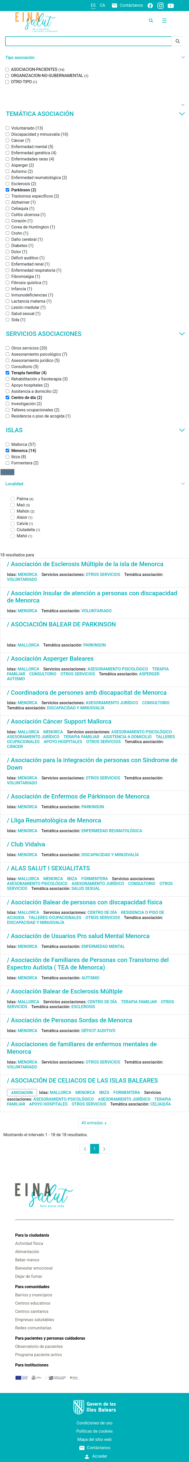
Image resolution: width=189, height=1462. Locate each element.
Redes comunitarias (33, 1327)
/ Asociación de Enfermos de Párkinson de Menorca (78, 796)
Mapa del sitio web (94, 1439)
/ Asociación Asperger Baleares (50, 658)
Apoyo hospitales (63, 741)
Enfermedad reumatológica (111, 830)
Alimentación (27, 1251)
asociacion (22, 1093)
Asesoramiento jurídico (112, 702)
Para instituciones (32, 1365)
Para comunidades (32, 1286)
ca (102, 5)
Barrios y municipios (33, 1295)
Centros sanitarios (32, 1311)
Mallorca (28, 645)
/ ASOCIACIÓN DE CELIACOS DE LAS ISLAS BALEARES (82, 1080)
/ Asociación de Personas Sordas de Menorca (69, 1020)
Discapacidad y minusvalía (76, 708)
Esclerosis (83, 1006)
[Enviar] (178, 41)
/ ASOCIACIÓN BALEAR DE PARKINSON (61, 624)
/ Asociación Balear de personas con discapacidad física (84, 902)
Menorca (27, 574)
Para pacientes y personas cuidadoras (50, 1338)
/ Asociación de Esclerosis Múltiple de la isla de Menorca (85, 564)
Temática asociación (95, 113)
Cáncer (15, 746)
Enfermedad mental (103, 946)
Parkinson (94, 645)
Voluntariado (22, 579)
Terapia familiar (81, 736)
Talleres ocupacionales (55, 917)
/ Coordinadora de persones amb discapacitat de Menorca (87, 692)
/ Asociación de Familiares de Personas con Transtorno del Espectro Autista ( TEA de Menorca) (88, 963)
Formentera (94, 878)
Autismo (16, 678)
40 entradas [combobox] (96, 1123)
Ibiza (72, 878)
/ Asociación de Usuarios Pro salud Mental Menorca (78, 936)
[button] (94, 57)
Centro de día (102, 912)
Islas (95, 430)
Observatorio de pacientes (39, 1346)
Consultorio (42, 674)
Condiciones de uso (94, 1423)
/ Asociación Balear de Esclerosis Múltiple (64, 991)
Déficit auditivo (98, 1030)
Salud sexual (85, 888)
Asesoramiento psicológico (118, 669)
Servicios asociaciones (95, 333)
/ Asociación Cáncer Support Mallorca (59, 721)
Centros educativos (32, 1303)
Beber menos (27, 1259)
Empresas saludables (34, 1319)
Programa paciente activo (38, 1354)
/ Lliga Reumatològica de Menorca (54, 820)
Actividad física (29, 1243)
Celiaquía (160, 1104)
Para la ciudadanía (32, 1235)
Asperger (149, 674)
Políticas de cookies (94, 1431)
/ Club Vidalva (26, 844)
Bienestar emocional (34, 1268)
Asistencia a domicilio (127, 736)
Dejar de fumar (28, 1276)
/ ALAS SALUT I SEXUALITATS (48, 868)
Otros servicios (103, 574)
